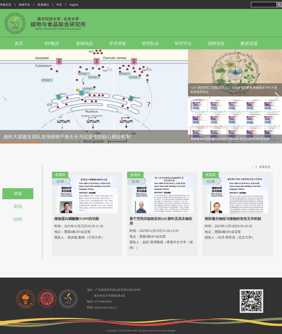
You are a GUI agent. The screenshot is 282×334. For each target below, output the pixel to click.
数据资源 (249, 43)
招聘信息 (216, 43)
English (74, 4)
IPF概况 (51, 43)
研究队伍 (150, 43)
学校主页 (5, 4)
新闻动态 (84, 43)
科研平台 (24, 4)
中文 (59, 4)
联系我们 (43, 4)
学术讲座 (117, 43)
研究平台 (183, 43)
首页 (19, 43)
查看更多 (264, 167)
